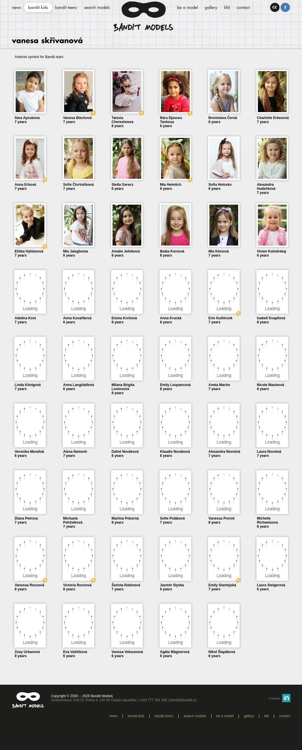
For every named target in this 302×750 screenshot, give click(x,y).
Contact (284, 716)
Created (274, 698)
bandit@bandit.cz (183, 700)
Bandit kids (136, 716)
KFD (266, 716)
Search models (195, 716)
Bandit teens (164, 716)
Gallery (249, 716)
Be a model (225, 716)
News (113, 716)
